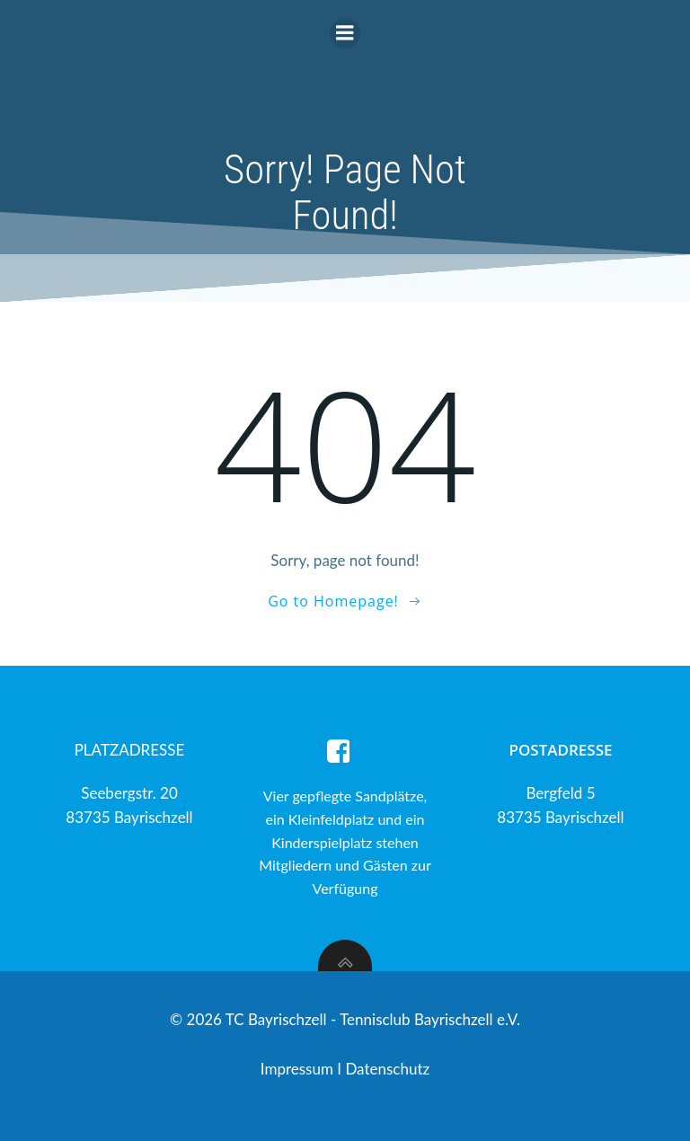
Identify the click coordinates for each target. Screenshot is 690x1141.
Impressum (299, 1068)
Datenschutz (387, 1068)
